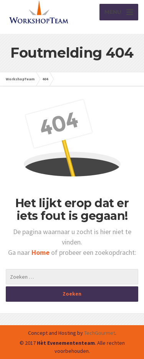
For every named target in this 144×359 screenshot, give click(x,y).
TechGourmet (99, 332)
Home (41, 252)
